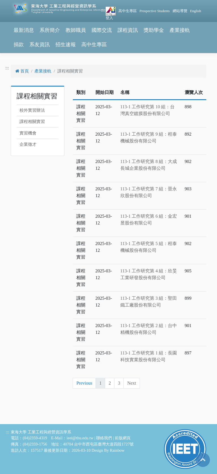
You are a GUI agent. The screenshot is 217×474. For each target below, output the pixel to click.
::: (103, 10)
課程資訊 (128, 30)
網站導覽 (180, 11)
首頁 (22, 71)
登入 (109, 18)
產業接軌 (180, 30)
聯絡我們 (104, 438)
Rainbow (117, 450)
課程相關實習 (32, 121)
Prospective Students (155, 11)
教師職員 (76, 30)
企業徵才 (27, 144)
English (195, 11)
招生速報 (65, 44)
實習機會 (27, 133)
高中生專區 (127, 11)
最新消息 (24, 30)
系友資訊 (39, 44)
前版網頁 (123, 438)
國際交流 (102, 30)
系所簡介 (50, 30)
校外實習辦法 (32, 110)
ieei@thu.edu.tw (80, 438)
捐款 (19, 44)
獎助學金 (154, 30)
